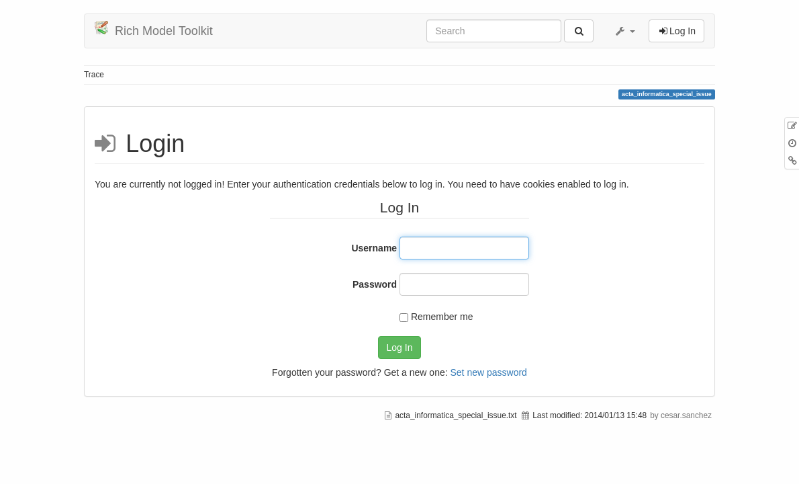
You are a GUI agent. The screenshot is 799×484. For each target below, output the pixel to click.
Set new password (488, 372)
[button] (624, 31)
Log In (400, 347)
